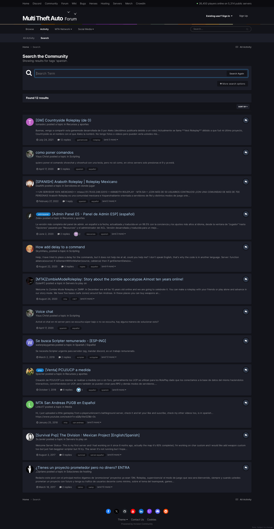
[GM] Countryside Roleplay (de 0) (63, 120)
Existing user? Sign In (219, 16)
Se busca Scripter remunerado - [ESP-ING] (71, 341)
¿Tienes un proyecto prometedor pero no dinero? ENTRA (83, 467)
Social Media (86, 29)
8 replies (66, 389)
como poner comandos (54, 152)
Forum (64, 3)
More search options (232, 83)
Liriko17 (40, 406)
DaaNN (40, 185)
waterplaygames (45, 344)
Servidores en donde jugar (80, 185)
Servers (117, 3)
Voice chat (44, 311)
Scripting (75, 156)
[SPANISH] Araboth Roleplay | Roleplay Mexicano (76, 182)
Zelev (39, 218)
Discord (37, 3)
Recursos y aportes (78, 124)
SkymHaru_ (42, 250)
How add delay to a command (60, 247)
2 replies (63, 233)
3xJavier (41, 439)
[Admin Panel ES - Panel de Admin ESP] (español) (93, 214)
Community (51, 3)
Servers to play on (76, 283)
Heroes (93, 3)
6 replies (65, 454)
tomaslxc (41, 124)
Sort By (243, 107)
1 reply (68, 201)
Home (26, 3)
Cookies (151, 519)
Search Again (236, 73)
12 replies (64, 139)
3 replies (67, 266)
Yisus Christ (42, 156)
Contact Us (137, 519)
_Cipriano (41, 471)
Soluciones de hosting (79, 471)
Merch (128, 3)
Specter (40, 373)
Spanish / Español (85, 344)
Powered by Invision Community (137, 524)
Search (45, 38)
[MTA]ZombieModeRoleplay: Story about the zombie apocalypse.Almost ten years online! (109, 279)
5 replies (63, 169)
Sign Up (243, 15)
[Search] (208, 29)
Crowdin (140, 3)
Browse (30, 29)
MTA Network (63, 29)
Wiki (74, 3)
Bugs (83, 3)
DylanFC (40, 283)
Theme (123, 519)
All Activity (28, 38)
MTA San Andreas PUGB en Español (65, 403)
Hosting (105, 3)
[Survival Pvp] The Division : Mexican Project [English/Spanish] (88, 435)
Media (68, 406)
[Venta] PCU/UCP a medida (68, 370)
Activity (44, 31)
